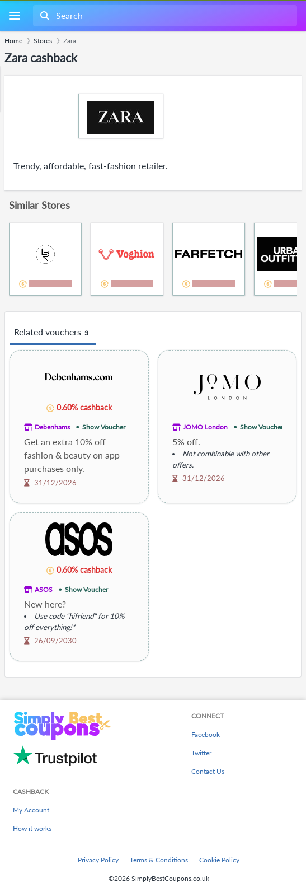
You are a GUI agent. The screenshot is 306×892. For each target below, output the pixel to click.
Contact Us (207, 771)
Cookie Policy (219, 860)
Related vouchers (53, 332)
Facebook (205, 734)
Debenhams (52, 427)
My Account (31, 810)
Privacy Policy (98, 860)
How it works (32, 828)
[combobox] (164, 16)
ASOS (44, 589)
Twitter (201, 753)
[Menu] (14, 16)
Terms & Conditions (159, 860)
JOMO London (205, 427)
